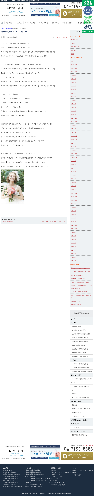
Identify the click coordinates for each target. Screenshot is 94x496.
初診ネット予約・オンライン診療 (82, 470)
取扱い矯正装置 (30, 23)
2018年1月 (73, 261)
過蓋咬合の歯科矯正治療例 (80, 341)
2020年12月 (74, 193)
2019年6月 (73, 239)
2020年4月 (73, 218)
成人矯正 (73, 322)
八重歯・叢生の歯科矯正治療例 (81, 334)
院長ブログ (73, 50)
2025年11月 (74, 68)
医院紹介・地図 (84, 23)
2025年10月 (74, 71)
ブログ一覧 (75, 427)
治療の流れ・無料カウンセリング (82, 408)
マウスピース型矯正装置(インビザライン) (81, 380)
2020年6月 (73, 214)
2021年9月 (73, 161)
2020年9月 (73, 203)
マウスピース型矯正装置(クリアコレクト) (81, 388)
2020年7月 (73, 211)
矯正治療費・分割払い (78, 431)
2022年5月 (73, 143)
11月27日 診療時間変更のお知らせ (80, 282)
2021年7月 (73, 168)
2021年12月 (74, 154)
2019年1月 (73, 257)
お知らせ (73, 43)
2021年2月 (73, 186)
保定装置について (75, 301)
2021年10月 (74, 157)
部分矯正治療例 (76, 326)
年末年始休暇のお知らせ (77, 275)
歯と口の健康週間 (8, 221)
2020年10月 (74, 200)
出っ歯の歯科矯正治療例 (79, 330)
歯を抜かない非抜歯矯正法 (54, 23)
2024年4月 (73, 104)
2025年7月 (73, 82)
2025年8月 (73, 79)
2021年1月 (73, 189)
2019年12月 (74, 225)
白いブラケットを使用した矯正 (81, 397)
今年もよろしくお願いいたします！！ (80, 268)
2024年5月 (73, 100)
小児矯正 (18, 23)
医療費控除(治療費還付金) (79, 435)
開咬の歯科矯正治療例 (78, 345)
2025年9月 (73, 75)
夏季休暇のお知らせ (76, 304)
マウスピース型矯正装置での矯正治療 (80, 271)
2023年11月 (74, 121)
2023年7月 (73, 125)
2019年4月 (73, 246)
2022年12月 (74, 136)
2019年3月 (73, 250)
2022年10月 (74, 139)
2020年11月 (74, 196)
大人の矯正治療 (9, 23)
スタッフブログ (62, 37)
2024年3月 (73, 107)
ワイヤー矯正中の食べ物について (79, 291)
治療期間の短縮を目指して (80, 352)
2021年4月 (73, 178)
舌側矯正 (74, 393)
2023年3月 (73, 132)
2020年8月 (73, 207)
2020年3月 (73, 221)
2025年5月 (73, 89)
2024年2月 (73, 111)
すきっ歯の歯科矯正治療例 (80, 337)
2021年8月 (73, 164)
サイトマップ (76, 475)
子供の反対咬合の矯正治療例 (80, 367)
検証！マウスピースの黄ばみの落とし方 (53, 221)
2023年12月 (74, 118)
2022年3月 (73, 146)
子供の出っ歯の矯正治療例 (80, 364)
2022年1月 (73, 150)
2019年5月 (73, 243)
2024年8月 (73, 96)
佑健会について (76, 412)
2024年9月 (73, 93)
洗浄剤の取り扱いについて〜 (78, 278)
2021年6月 (73, 171)
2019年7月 (73, 236)
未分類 (72, 54)
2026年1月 (73, 61)
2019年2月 (73, 253)
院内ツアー (75, 405)
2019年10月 (74, 228)
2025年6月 (73, 86)
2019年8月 (73, 232)
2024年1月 (73, 114)
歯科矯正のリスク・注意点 (79, 420)
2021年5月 (73, 175)
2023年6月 (73, 129)
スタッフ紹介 (43, 23)
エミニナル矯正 (75, 39)
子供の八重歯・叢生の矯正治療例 (82, 371)
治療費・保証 (68, 23)
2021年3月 (73, 182)
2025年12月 (74, 64)
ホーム (2, 23)
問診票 (74, 472)
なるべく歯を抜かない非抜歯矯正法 (12, 486)
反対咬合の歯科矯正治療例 (80, 349)
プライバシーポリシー (78, 416)
